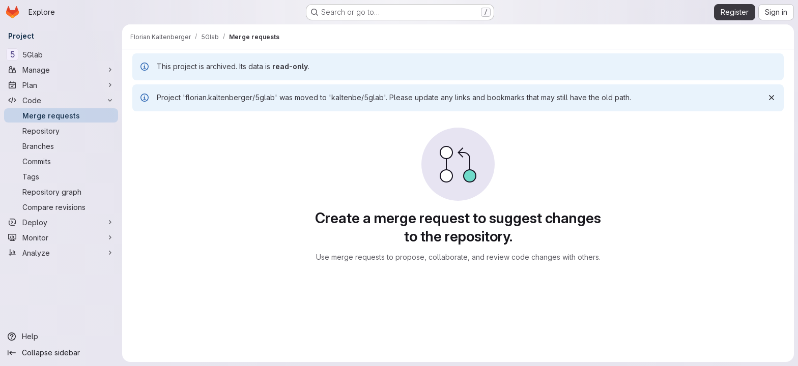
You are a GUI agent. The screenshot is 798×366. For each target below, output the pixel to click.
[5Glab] (61, 54)
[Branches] (61, 146)
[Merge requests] (61, 115)
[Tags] (61, 176)
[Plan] (61, 85)
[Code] (61, 100)
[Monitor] (61, 237)
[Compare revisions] (61, 207)
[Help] (61, 336)
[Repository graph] (61, 192)
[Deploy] (61, 222)
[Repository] (61, 131)
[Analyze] (61, 253)
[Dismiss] (771, 98)
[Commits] (61, 161)
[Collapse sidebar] (61, 353)
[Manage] (61, 70)
